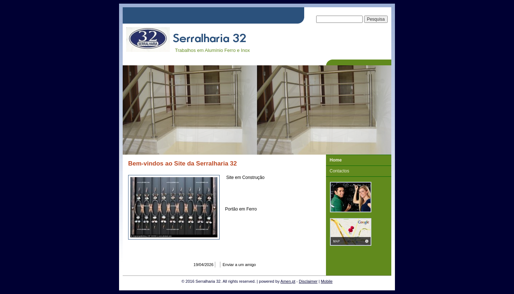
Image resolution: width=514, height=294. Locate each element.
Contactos (339, 170)
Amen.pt (288, 281)
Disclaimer (308, 281)
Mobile (327, 281)
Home (336, 160)
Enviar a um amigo (239, 264)
